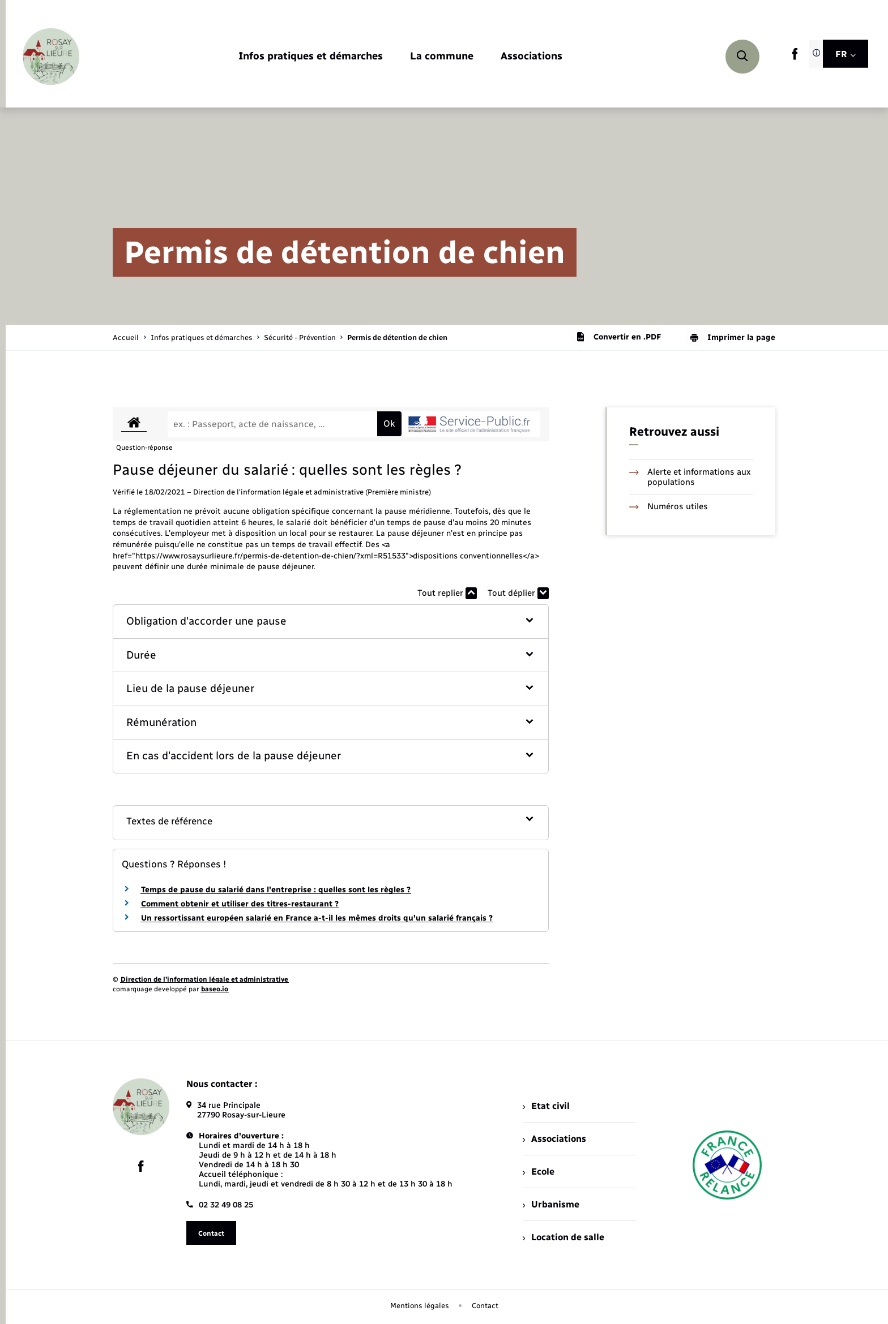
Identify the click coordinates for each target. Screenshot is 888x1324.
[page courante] (397, 337)
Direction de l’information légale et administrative (204, 979)
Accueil (126, 337)
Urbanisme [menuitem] (551, 1204)
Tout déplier (518, 593)
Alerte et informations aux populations (690, 477)
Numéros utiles (668, 506)
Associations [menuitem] (554, 1138)
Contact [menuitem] (485, 1305)
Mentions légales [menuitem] (419, 1305)
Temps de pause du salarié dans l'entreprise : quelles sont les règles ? (276, 890)
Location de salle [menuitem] (563, 1237)
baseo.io (214, 989)
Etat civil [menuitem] (546, 1106)
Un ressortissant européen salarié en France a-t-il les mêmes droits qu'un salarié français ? (317, 918)
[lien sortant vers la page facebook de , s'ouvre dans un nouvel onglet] (794, 57)
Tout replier (447, 593)
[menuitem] (310, 56)
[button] (331, 621)
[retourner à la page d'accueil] (51, 56)
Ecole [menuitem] (538, 1171)
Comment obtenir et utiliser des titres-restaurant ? (240, 904)
